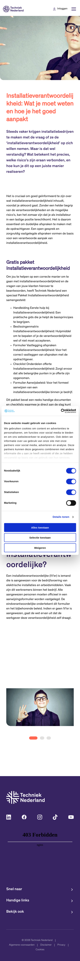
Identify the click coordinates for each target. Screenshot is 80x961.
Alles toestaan (40, 527)
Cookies (40, 950)
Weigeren (40, 547)
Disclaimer (46, 945)
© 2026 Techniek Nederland (37, 940)
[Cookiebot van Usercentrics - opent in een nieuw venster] (60, 411)
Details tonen (61, 517)
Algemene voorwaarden (22, 945)
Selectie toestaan (40, 537)
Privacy (61, 945)
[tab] (33, 738)
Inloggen (62, 9)
